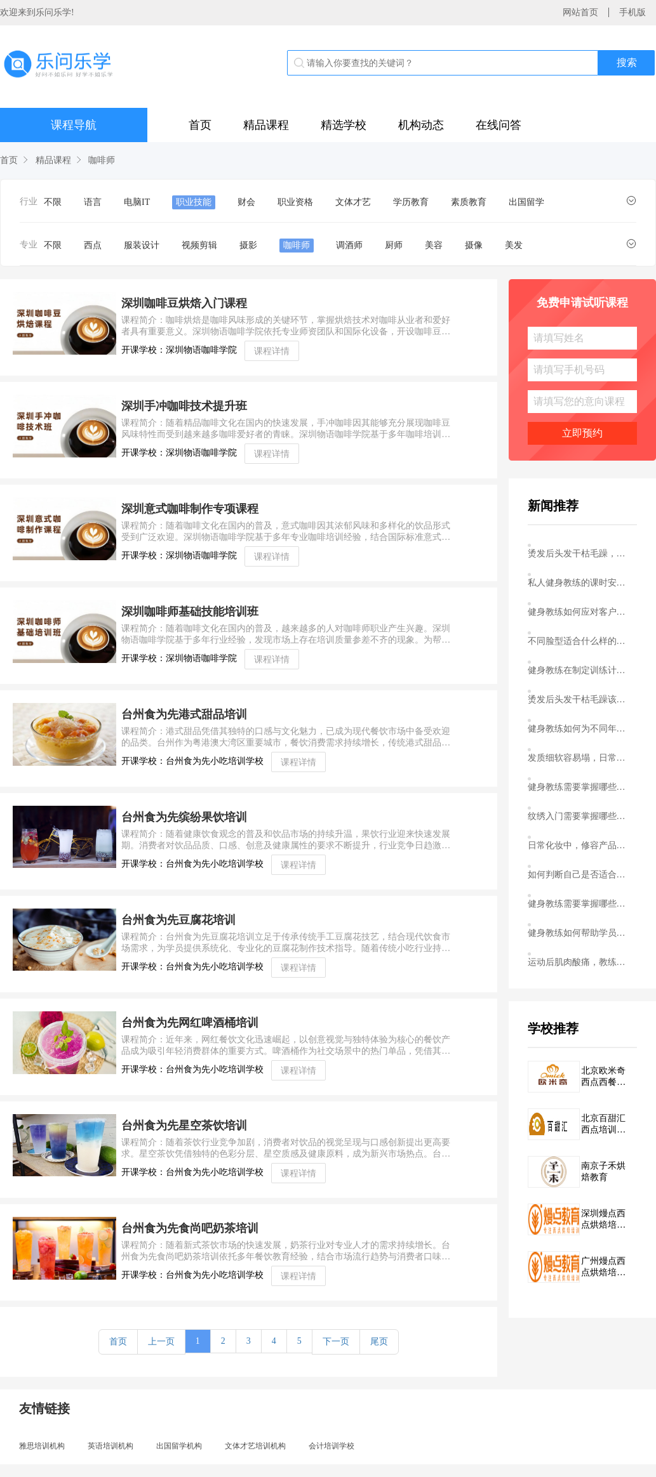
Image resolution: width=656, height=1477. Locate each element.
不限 (53, 202)
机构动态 (421, 125)
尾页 (379, 1341)
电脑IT (137, 202)
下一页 (336, 1341)
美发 (514, 245)
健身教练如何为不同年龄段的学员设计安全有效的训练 (580, 728)
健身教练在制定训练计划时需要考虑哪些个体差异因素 (580, 670)
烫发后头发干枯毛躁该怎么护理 (580, 699)
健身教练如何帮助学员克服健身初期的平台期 (580, 933)
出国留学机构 (179, 1445)
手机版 (632, 12)
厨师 (394, 245)
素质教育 (468, 202)
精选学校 (343, 125)
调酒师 (349, 245)
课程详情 (272, 351)
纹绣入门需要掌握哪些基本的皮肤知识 (580, 816)
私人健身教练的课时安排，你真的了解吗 (580, 583)
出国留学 (526, 202)
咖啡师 (101, 160)
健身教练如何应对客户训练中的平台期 (580, 612)
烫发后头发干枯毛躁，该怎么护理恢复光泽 (580, 553)
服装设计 (141, 245)
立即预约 (582, 433)
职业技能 (193, 202)
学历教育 (411, 202)
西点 (93, 245)
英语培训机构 (110, 1445)
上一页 (161, 1341)
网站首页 (580, 12)
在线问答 (498, 125)
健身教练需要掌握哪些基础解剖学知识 (580, 904)
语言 (93, 202)
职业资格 (295, 202)
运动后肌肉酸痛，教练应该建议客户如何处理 (580, 962)
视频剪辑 (199, 245)
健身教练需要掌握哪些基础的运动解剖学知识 (580, 787)
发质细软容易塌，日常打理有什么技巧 (580, 758)
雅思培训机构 (42, 1445)
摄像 (474, 245)
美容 (434, 245)
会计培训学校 (331, 1445)
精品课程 (266, 125)
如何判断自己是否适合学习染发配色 (580, 874)
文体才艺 (353, 202)
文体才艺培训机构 (255, 1445)
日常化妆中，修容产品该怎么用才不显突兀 (580, 845)
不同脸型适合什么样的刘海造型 (580, 641)
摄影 (248, 245)
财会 (246, 202)
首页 (200, 125)
